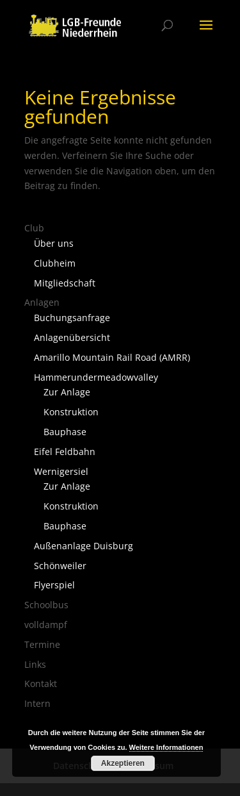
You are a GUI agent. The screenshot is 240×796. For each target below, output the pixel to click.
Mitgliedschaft (64, 283)
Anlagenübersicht (72, 337)
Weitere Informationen (166, 747)
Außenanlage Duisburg (83, 546)
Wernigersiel (61, 471)
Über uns (54, 243)
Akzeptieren (123, 763)
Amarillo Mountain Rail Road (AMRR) (112, 357)
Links (35, 664)
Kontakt (40, 683)
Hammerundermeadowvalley (96, 377)
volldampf (45, 624)
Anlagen (42, 302)
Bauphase (65, 432)
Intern (37, 703)
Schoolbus (46, 605)
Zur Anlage (67, 392)
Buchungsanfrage (72, 317)
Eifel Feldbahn (64, 451)
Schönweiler (60, 566)
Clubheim (55, 263)
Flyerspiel (54, 585)
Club (34, 228)
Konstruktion (71, 412)
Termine (42, 644)
